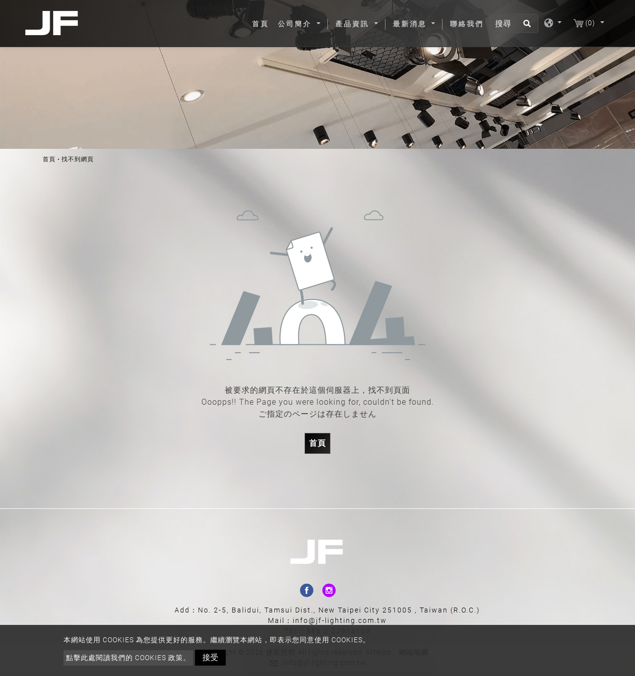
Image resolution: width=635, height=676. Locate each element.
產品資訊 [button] (353, 24)
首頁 (262, 23)
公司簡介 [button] (296, 24)
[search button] (525, 26)
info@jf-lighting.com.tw (340, 620)
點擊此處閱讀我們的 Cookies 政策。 (128, 658)
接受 (210, 657)
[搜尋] (513, 23)
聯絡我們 (467, 24)
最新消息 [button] (411, 24)
